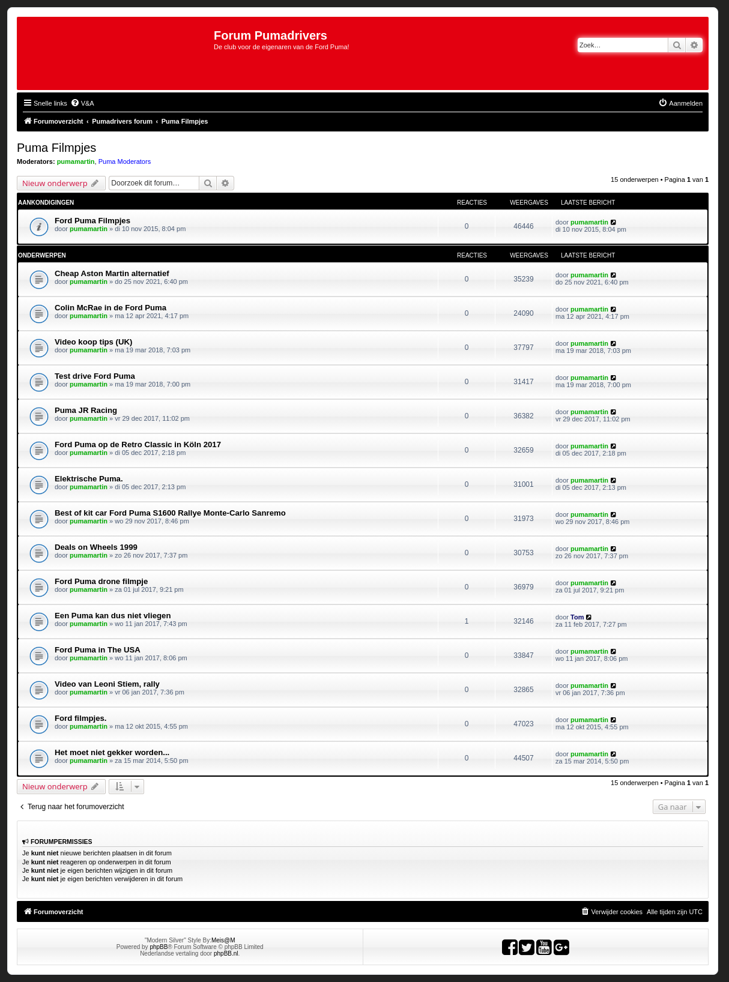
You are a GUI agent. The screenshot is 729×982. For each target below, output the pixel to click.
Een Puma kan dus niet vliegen (113, 615)
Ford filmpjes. (80, 718)
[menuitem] (82, 103)
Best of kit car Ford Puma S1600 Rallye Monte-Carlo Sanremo (170, 512)
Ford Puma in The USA (98, 649)
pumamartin (76, 161)
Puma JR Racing (86, 410)
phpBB (159, 947)
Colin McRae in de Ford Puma (110, 307)
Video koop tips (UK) (93, 341)
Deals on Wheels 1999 (96, 547)
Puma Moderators (124, 161)
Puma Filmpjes (56, 147)
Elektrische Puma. (89, 478)
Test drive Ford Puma (95, 376)
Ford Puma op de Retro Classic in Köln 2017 (138, 444)
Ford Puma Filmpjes (92, 220)
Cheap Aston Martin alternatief (112, 273)
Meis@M (223, 940)
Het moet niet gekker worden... (112, 752)
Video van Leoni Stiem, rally (107, 683)
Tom (577, 617)
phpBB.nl (226, 953)
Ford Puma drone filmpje (101, 581)
